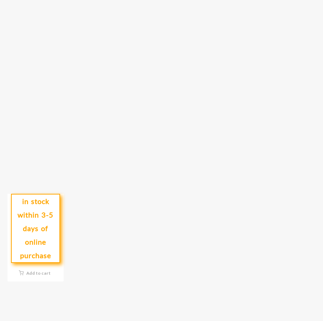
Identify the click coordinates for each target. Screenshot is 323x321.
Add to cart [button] (38, 273)
